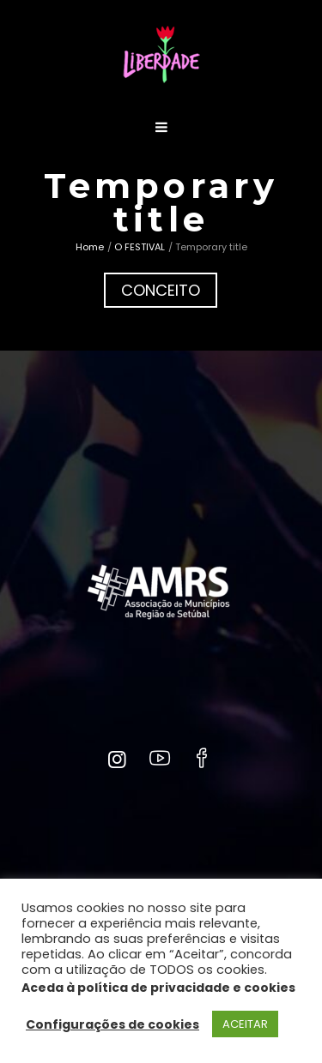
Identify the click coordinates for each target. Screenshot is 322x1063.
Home (90, 247)
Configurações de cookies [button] (112, 1024)
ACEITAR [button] (245, 1024)
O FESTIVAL (139, 247)
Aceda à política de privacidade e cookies (158, 987)
